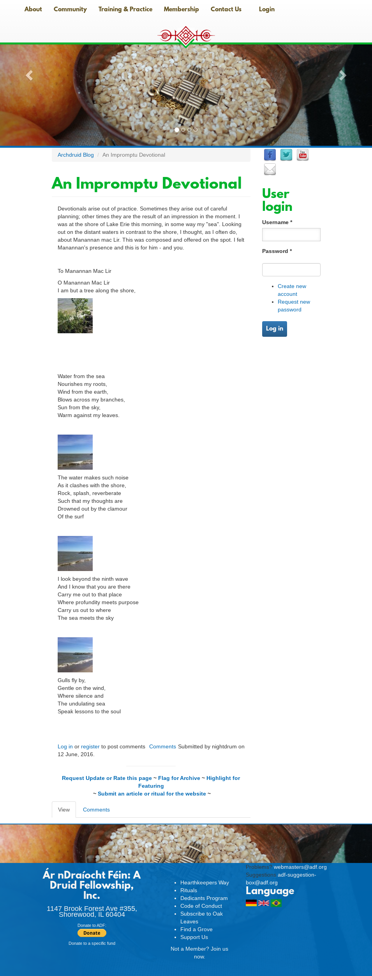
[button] (28, 73)
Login (267, 9)
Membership (181, 9)
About (33, 9)
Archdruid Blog (76, 155)
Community (70, 9)
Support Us (194, 937)
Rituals (188, 890)
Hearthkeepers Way (204, 882)
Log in (65, 746)
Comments (162, 746)
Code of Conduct (201, 906)
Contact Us (226, 9)
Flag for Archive (179, 778)
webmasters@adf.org (300, 867)
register (90, 746)
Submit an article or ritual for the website (152, 793)
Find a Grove (196, 929)
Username (277, 222)
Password (277, 251)
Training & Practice (125, 9)
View (67, 812)
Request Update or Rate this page (107, 778)
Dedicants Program (204, 898)
